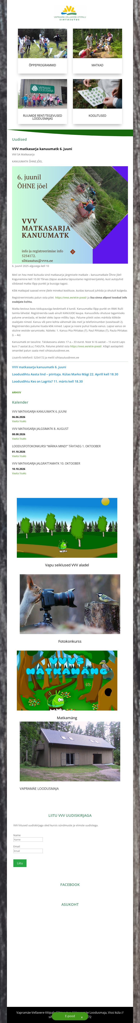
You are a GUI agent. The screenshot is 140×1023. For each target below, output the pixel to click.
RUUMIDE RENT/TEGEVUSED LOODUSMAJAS (42, 115)
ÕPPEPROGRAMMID (43, 63)
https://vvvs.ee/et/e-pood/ (71, 297)
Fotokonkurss (70, 641)
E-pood (70, 1016)
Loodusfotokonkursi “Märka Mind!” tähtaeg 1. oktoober (56, 446)
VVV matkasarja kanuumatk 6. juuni (42, 149)
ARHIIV (16, 392)
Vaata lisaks (19, 421)
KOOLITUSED (97, 114)
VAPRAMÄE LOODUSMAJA (39, 788)
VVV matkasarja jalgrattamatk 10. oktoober (46, 463)
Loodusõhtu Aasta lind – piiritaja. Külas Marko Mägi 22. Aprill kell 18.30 (65, 374)
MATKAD (97, 63)
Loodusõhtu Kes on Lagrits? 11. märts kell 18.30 (47, 381)
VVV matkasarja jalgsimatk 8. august (40, 429)
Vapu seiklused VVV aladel (67, 565)
